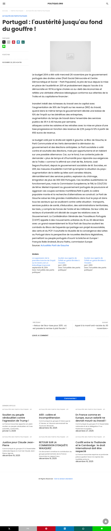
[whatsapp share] (23, 42)
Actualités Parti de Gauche (55, 245)
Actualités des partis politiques (38, 11)
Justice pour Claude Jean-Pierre (18, 444)
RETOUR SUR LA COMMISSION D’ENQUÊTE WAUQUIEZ (53, 445)
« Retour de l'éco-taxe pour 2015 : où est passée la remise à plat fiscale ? (50, 327)
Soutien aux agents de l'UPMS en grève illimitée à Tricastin (69, 260)
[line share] (3, 46)
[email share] (8, 42)
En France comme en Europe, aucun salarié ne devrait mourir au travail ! (91, 417)
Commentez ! (70, 398)
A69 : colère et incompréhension (49, 416)
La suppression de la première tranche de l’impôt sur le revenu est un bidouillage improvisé (43, 261)
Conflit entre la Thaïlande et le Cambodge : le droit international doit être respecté (91, 447)
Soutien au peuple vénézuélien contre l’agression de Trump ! (15, 417)
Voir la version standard (63, 479)
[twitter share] (3, 42)
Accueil (5, 11)
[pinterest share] (13, 42)
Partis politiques (17, 11)
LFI (31, 409)
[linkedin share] (18, 42)
